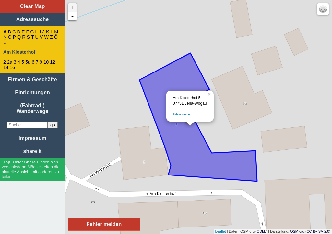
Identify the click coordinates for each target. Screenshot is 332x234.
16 (12, 67)
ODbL (261, 231)
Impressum (32, 138)
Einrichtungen (32, 92)
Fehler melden (182, 114)
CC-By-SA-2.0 (318, 231)
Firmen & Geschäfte (32, 79)
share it (32, 151)
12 (52, 62)
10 (46, 62)
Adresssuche (32, 19)
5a (27, 62)
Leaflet (220, 231)
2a (9, 62)
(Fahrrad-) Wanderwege (32, 108)
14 (5, 67)
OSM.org (297, 231)
